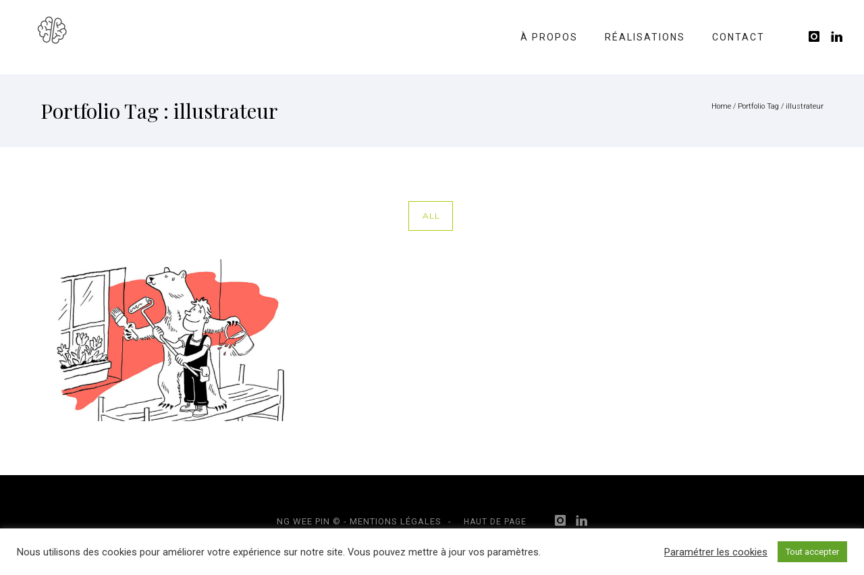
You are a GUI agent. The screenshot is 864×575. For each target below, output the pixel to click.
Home (721, 106)
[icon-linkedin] (837, 37)
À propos (549, 37)
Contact (738, 37)
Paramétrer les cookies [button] (715, 552)
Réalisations (645, 37)
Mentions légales (395, 521)
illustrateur (805, 106)
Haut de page (495, 521)
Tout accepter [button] (812, 552)
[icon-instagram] (818, 37)
